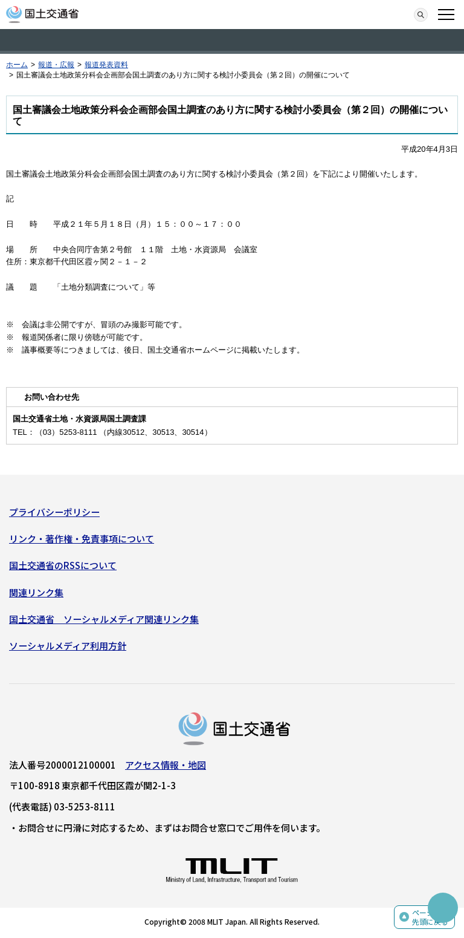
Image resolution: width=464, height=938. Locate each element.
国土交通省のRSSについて (63, 565)
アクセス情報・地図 (165, 764)
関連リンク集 (36, 592)
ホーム (17, 64)
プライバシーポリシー (54, 512)
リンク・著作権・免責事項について (81, 538)
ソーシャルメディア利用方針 (67, 645)
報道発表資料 (106, 64)
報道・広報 (56, 64)
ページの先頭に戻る (430, 917)
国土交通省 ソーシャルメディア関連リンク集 (104, 619)
